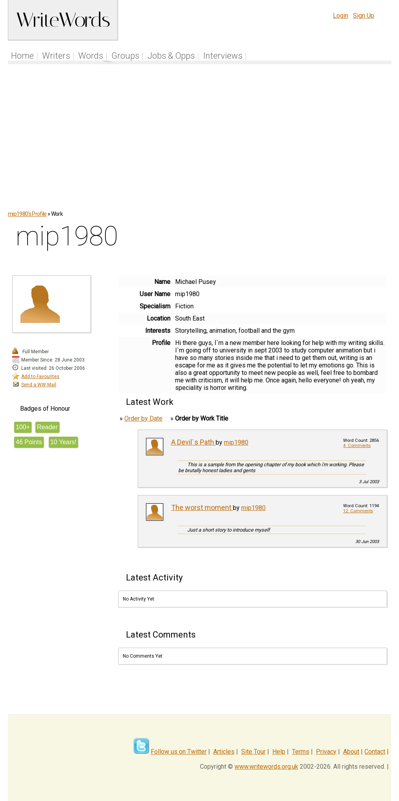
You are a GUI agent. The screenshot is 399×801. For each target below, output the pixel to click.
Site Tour (253, 751)
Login (340, 15)
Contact (374, 751)
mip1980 (236, 442)
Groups (125, 56)
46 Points (29, 442)
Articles (224, 751)
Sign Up (363, 15)
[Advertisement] (200, 141)
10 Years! (63, 442)
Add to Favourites (40, 376)
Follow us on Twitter (179, 751)
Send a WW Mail (38, 385)
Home (22, 56)
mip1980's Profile (27, 214)
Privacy (326, 751)
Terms (300, 751)
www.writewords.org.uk (266, 766)
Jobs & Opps (171, 56)
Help (278, 751)
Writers (56, 56)
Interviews (222, 56)
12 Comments (358, 511)
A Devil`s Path (193, 442)
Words (90, 56)
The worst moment (202, 507)
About (351, 751)
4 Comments (357, 445)
